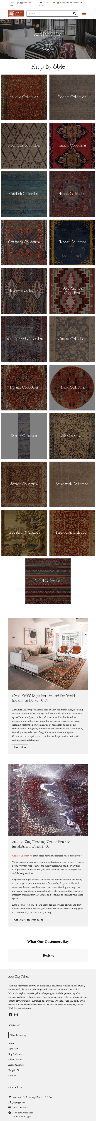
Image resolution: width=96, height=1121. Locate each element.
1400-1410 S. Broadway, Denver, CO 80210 (31, 1097)
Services (12, 1048)
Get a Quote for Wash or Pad (28, 919)
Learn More (20, 747)
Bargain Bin (14, 1070)
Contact (12, 1075)
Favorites (47, 2)
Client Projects (15, 1059)
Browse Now (48, 49)
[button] (8, 964)
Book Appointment (68, 2)
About (11, 1043)
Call (17, 2)
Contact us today (20, 855)
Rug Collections (16, 1054)
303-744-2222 (16, 1102)
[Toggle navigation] (84, 13)
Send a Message (18, 1108)
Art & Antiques (16, 1064)
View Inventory (18, 1035)
